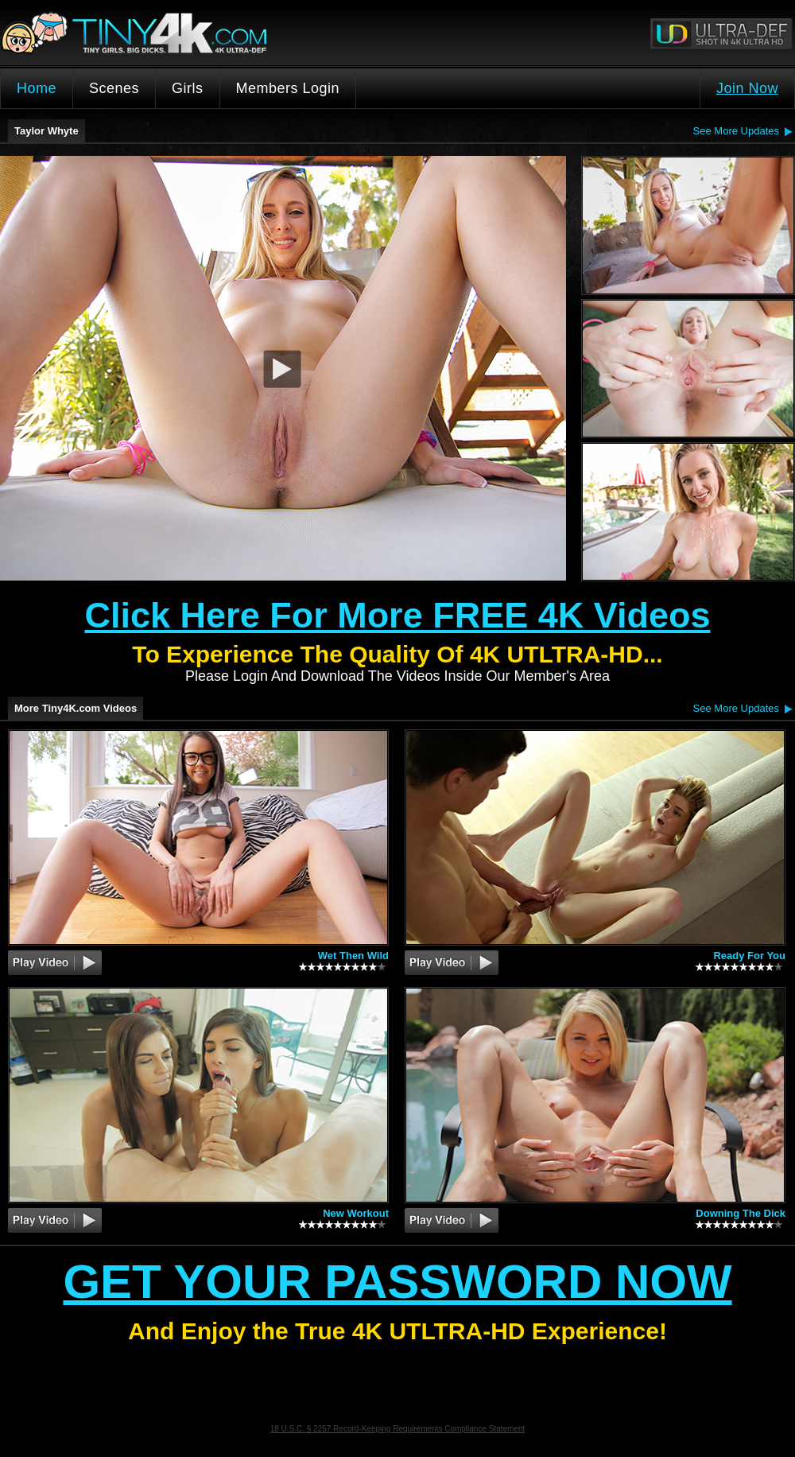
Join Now (747, 88)
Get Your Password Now (397, 1281)
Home (36, 88)
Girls (188, 88)
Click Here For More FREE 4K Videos (398, 615)
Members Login (288, 88)
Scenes (114, 88)
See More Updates (736, 131)
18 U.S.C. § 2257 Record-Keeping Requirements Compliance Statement (397, 1428)
